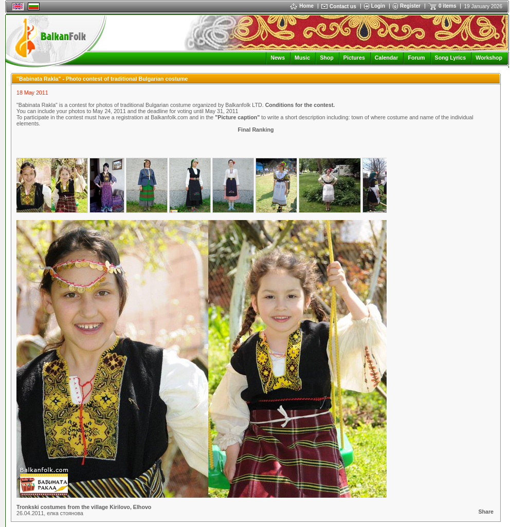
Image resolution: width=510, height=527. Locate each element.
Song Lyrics (450, 57)
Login (378, 6)
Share (486, 511)
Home (302, 6)
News (277, 57)
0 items (447, 6)
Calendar (386, 57)
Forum (416, 57)
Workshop (489, 57)
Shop (327, 57)
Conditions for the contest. (300, 105)
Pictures (354, 57)
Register (410, 6)
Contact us (343, 6)
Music (302, 57)
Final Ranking (256, 129)
